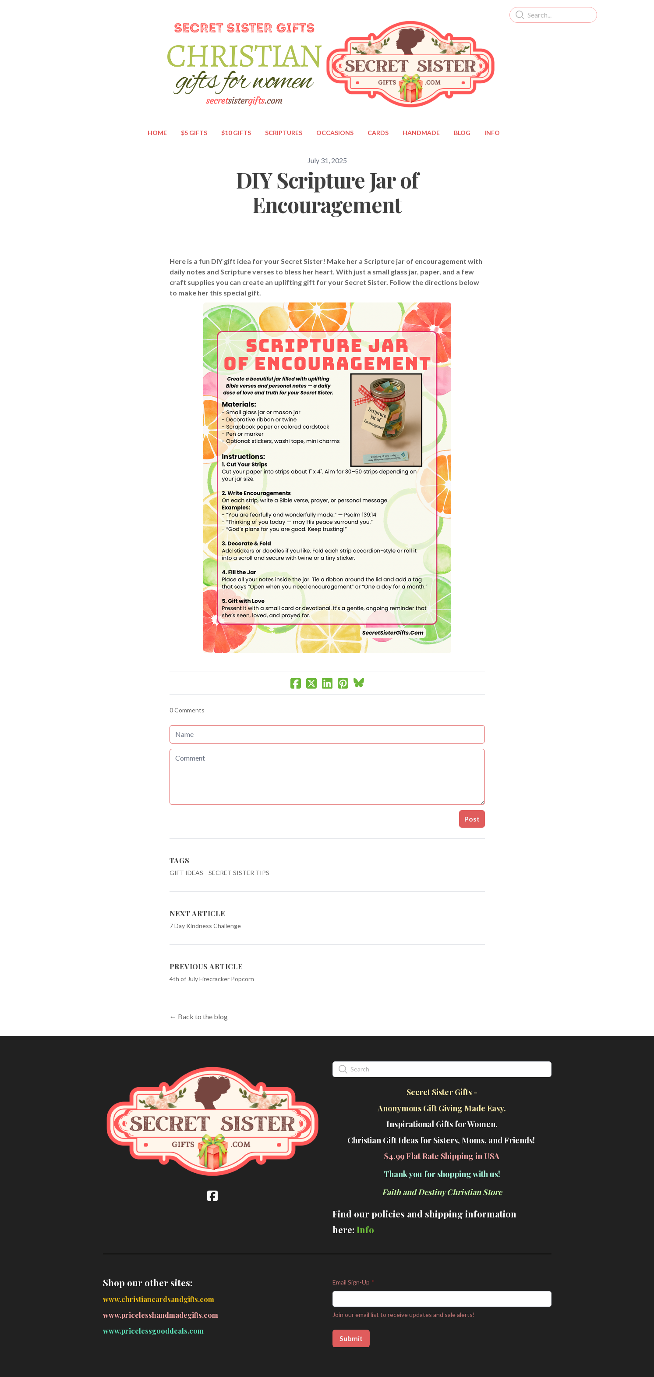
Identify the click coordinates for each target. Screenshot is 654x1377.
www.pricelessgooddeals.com (153, 1330)
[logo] (327, 64)
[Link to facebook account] (212, 1196)
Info (365, 1229)
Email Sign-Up (351, 1282)
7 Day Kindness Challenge (205, 925)
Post (472, 819)
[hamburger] (64, 14)
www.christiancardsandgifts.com (158, 1299)
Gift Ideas (186, 872)
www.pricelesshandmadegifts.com (160, 1315)
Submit (351, 1338)
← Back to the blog (199, 1016)
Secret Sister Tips (239, 872)
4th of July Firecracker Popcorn (212, 978)
